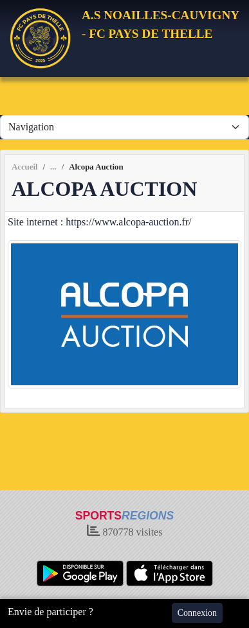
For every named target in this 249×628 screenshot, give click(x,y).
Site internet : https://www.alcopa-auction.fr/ (100, 221)
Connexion (197, 613)
